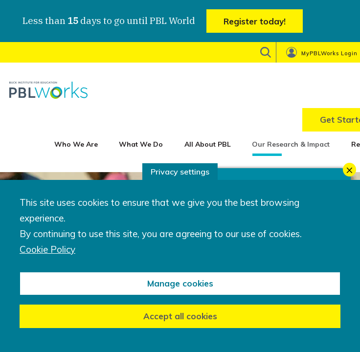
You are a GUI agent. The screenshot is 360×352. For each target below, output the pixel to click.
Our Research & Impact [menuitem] (291, 144)
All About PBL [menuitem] (207, 144)
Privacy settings (180, 171)
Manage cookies (180, 283)
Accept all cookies (180, 316)
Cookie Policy (47, 249)
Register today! (255, 21)
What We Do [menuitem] (141, 144)
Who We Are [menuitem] (76, 144)
